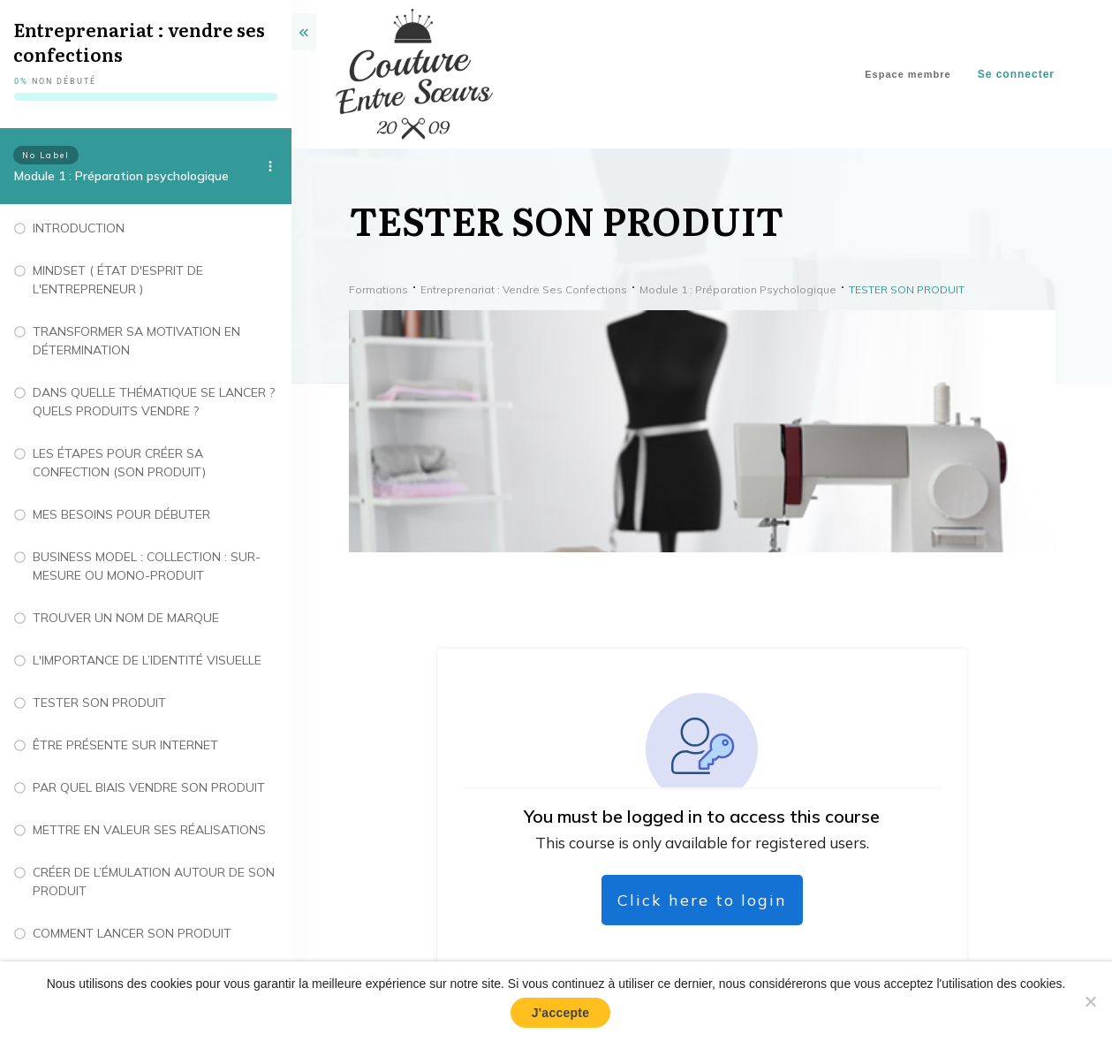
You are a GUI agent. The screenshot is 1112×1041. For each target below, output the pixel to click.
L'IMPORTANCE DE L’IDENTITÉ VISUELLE (147, 660)
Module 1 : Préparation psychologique (121, 176)
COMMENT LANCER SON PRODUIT (132, 933)
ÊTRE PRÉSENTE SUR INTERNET (125, 745)
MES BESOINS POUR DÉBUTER (121, 514)
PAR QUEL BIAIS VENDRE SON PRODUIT (149, 787)
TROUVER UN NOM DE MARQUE (126, 618)
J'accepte (561, 1013)
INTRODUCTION (79, 228)
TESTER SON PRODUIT (99, 702)
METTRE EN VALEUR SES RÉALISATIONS (149, 830)
